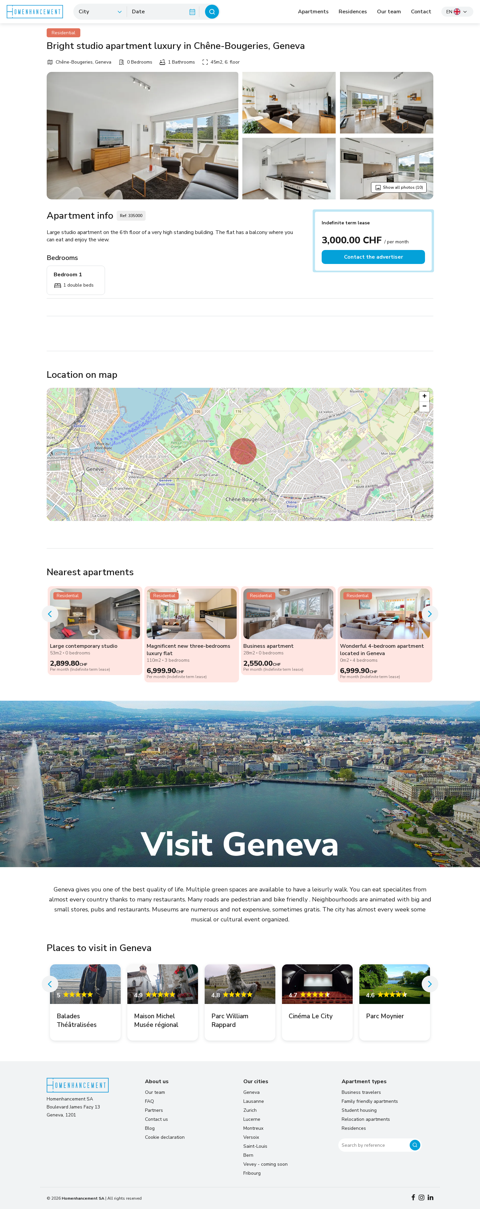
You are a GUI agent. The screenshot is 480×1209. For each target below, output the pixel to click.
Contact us (156, 1119)
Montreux (253, 1128)
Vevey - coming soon (265, 1164)
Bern (248, 1155)
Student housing (359, 1110)
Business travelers (361, 1092)
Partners (154, 1110)
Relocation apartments (366, 1119)
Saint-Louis (255, 1146)
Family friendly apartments (370, 1101)
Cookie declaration (165, 1137)
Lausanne (253, 1101)
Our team (389, 11)
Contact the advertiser (373, 257)
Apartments (313, 11)
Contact (421, 11)
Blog (150, 1128)
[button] (243, 451)
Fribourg (252, 1173)
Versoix (251, 1137)
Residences (353, 11)
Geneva (251, 1092)
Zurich (250, 1110)
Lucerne (251, 1119)
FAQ (149, 1101)
